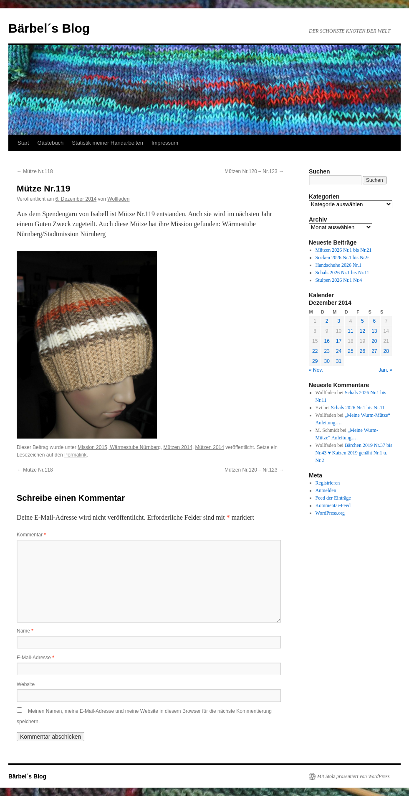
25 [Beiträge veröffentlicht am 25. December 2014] (350, 351)
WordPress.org (330, 513)
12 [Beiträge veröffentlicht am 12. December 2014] (362, 331)
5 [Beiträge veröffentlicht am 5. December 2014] (362, 321)
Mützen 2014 (178, 447)
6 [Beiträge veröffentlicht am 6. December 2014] (374, 321)
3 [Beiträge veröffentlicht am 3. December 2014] (338, 321)
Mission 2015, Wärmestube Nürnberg (119, 447)
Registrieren (328, 483)
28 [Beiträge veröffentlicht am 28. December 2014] (386, 351)
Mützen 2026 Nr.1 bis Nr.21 (344, 250)
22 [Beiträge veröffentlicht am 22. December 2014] (315, 351)
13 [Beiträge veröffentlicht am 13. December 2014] (374, 331)
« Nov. (316, 370)
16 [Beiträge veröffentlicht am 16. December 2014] (326, 341)
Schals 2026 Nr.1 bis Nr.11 (342, 273)
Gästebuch (50, 143)
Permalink (75, 455)
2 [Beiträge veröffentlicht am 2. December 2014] (327, 321)
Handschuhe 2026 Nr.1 (338, 265)
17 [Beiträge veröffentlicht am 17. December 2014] (338, 341)
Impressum (164, 143)
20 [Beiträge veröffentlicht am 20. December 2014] (374, 341)
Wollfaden (118, 199)
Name (25, 631)
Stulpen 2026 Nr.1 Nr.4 (339, 280)
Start (23, 143)
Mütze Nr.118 (35, 171)
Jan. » (385, 370)
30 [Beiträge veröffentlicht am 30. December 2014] (326, 361)
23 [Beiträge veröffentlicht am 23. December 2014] (326, 351)
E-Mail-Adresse (35, 658)
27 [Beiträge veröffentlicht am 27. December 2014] (374, 351)
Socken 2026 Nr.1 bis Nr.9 (342, 257)
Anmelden (326, 490)
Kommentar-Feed (333, 505)
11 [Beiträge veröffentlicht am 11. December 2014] (350, 331)
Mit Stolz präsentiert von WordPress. (354, 776)
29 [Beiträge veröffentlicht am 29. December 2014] (315, 361)
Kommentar (31, 535)
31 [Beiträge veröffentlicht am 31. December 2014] (338, 361)
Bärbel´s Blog (49, 28)
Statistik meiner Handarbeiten (107, 143)
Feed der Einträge (333, 498)
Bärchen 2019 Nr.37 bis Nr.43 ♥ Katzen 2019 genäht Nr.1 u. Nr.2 (354, 452)
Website (26, 684)
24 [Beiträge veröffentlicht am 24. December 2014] (338, 351)
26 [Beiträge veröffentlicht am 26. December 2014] (362, 351)
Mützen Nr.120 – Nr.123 (254, 171)
